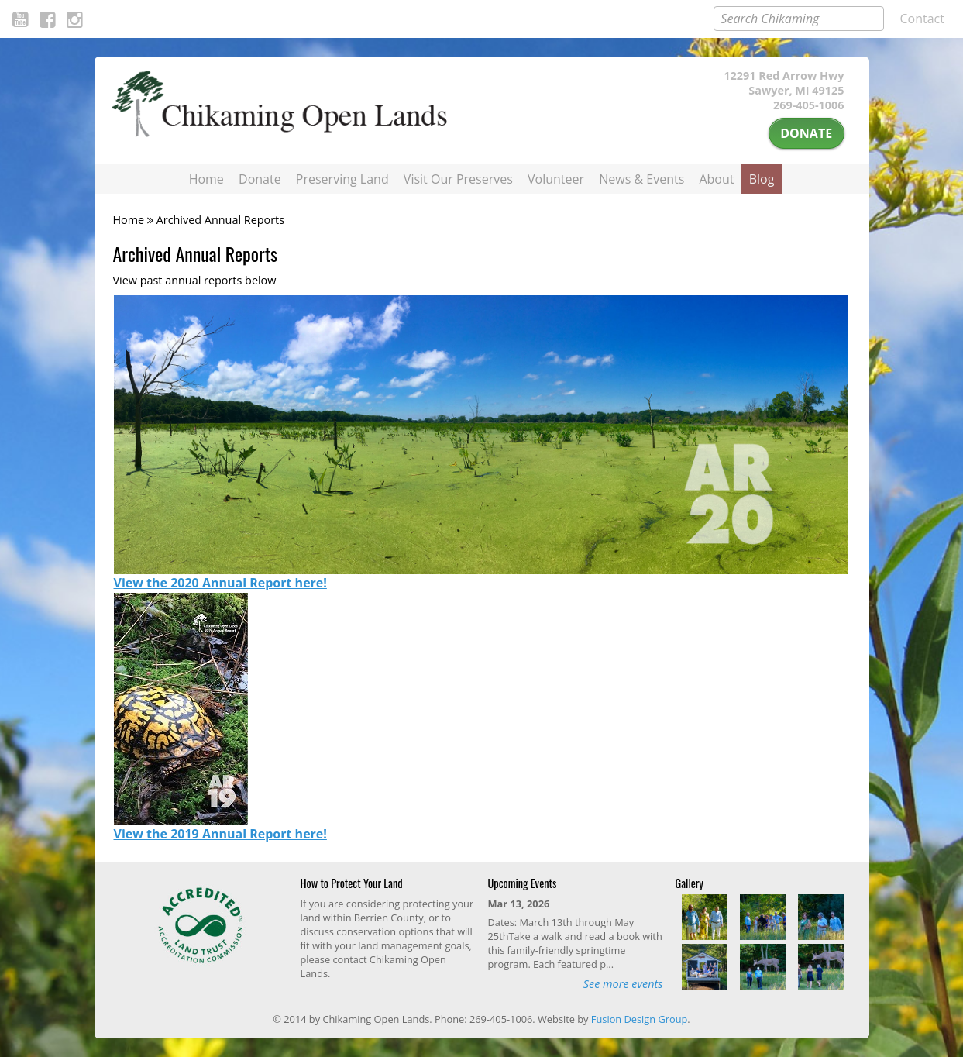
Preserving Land (342, 179)
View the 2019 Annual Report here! (220, 833)
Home (206, 179)
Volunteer (556, 179)
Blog (762, 179)
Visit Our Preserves (458, 179)
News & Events (641, 179)
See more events (623, 983)
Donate (806, 133)
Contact (922, 18)
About (716, 179)
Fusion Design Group (639, 1019)
